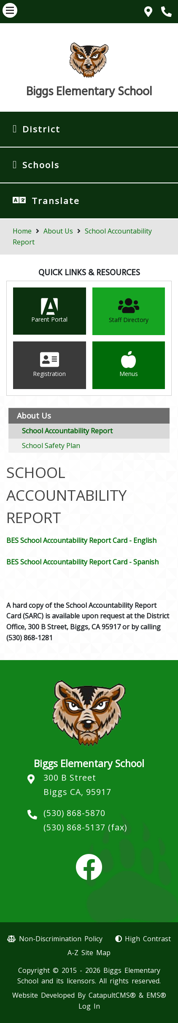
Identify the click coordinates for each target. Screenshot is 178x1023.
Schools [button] (40, 165)
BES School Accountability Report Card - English (81, 540)
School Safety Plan (51, 445)
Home (22, 231)
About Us (58, 231)
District (41, 129)
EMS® (156, 995)
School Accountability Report (67, 430)
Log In (89, 1006)
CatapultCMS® (112, 995)
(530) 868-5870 (74, 813)
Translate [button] (56, 201)
